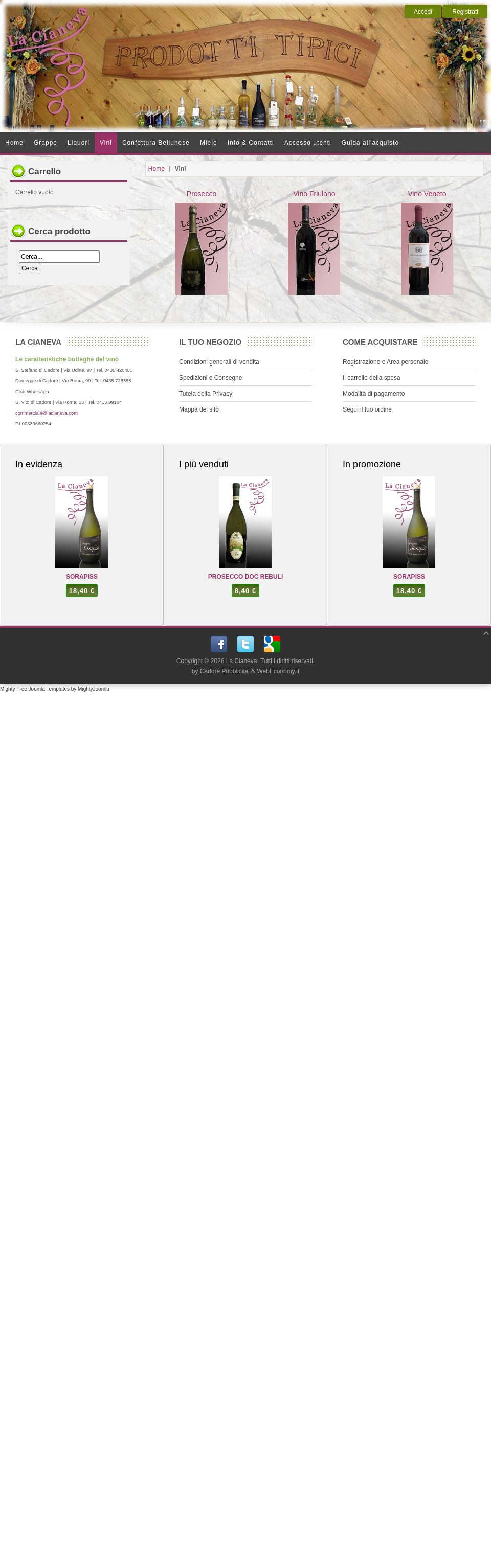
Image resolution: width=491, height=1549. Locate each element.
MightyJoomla (93, 689)
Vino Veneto (427, 242)
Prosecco (201, 242)
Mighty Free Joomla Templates (35, 689)
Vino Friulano (314, 242)
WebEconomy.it (278, 671)
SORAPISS (82, 576)
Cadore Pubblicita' (225, 671)
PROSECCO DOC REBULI (245, 576)
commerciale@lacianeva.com (46, 413)
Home (156, 168)
